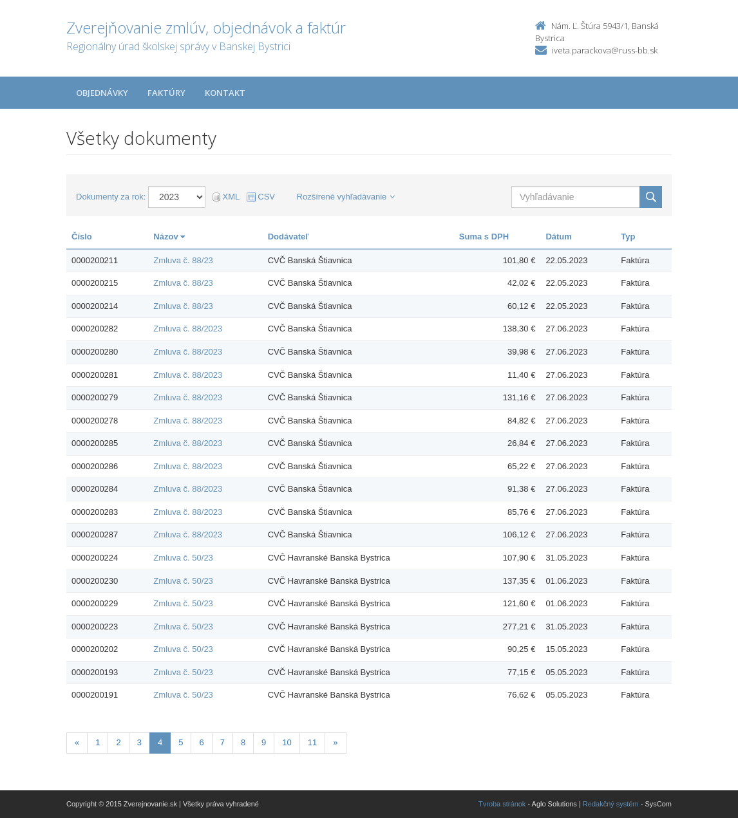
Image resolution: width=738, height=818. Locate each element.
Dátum (558, 236)
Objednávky (102, 92)
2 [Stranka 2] (118, 742)
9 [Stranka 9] (263, 742)
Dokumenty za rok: (111, 196)
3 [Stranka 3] (139, 742)
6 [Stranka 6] (201, 742)
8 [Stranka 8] (243, 742)
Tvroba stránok (501, 804)
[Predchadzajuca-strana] (77, 743)
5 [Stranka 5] (180, 742)
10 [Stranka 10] (286, 742)
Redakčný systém (611, 804)
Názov (169, 236)
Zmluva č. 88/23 (183, 260)
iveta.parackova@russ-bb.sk (605, 50)
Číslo (81, 236)
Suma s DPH (484, 236)
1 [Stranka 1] (97, 742)
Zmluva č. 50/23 (183, 557)
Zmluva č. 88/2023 (187, 328)
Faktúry (166, 92)
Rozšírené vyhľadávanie (346, 196)
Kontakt (225, 92)
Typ (628, 236)
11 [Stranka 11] (312, 742)
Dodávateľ (288, 236)
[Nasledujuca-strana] (335, 743)
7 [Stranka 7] (222, 742)
